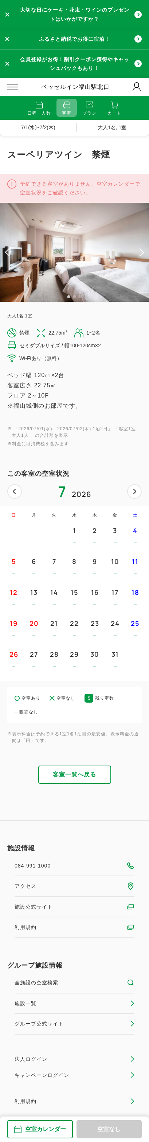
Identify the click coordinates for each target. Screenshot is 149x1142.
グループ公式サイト (74, 1023)
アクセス (74, 886)
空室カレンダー (40, 1129)
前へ (14, 491)
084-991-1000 (74, 865)
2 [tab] (74, 296)
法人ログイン (74, 1059)
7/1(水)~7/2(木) (38, 127)
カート (114, 109)
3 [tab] (80, 296)
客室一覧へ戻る (74, 774)
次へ (134, 491)
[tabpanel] (74, 252)
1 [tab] (68, 296)
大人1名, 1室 (112, 127)
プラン (89, 109)
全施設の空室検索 (74, 982)
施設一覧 (74, 1003)
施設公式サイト (74, 906)
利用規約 (74, 927)
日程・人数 (39, 109)
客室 (66, 109)
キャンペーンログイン (74, 1075)
